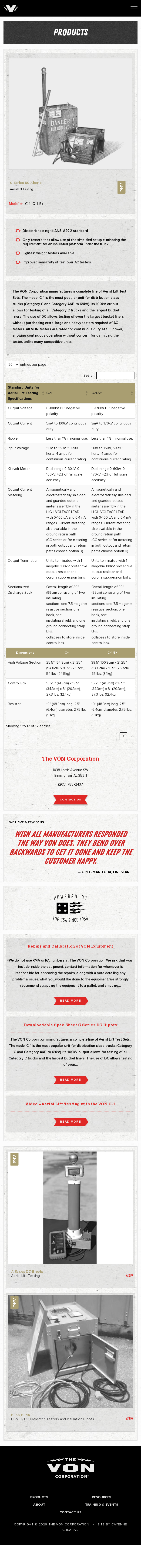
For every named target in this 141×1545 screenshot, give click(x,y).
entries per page (33, 364)
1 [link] (123, 736)
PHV (121, 187)
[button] (41, 393)
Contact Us (70, 1512)
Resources (101, 1497)
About (39, 1505)
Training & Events (101, 1505)
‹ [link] (115, 736)
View (129, 1275)
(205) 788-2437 (70, 784)
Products (39, 1497)
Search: (89, 375)
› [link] (131, 736)
